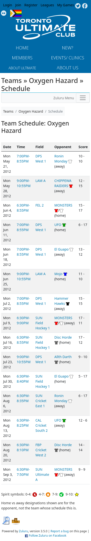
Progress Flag (16, 13)
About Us (67, 68)
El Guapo (61, 249)
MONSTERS (63, 205)
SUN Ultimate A (42, 474)
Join (18, 5)
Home (22, 48)
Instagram (3, 13)
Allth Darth (63, 356)
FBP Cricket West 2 (40, 449)
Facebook (85, 6)
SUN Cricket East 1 (40, 400)
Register (30, 5)
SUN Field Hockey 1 (42, 323)
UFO (57, 224)
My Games (65, 5)
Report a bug (59, 531)
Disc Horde (63, 337)
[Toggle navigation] (83, 98)
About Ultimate (22, 67)
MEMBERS (22, 58)
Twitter (77, 6)
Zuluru (23, 531)
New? (67, 48)
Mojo (58, 273)
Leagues (47, 5)
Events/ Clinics (67, 58)
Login (7, 5)
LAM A (40, 180)
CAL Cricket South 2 (41, 425)
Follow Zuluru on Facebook (47, 535)
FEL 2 (39, 205)
